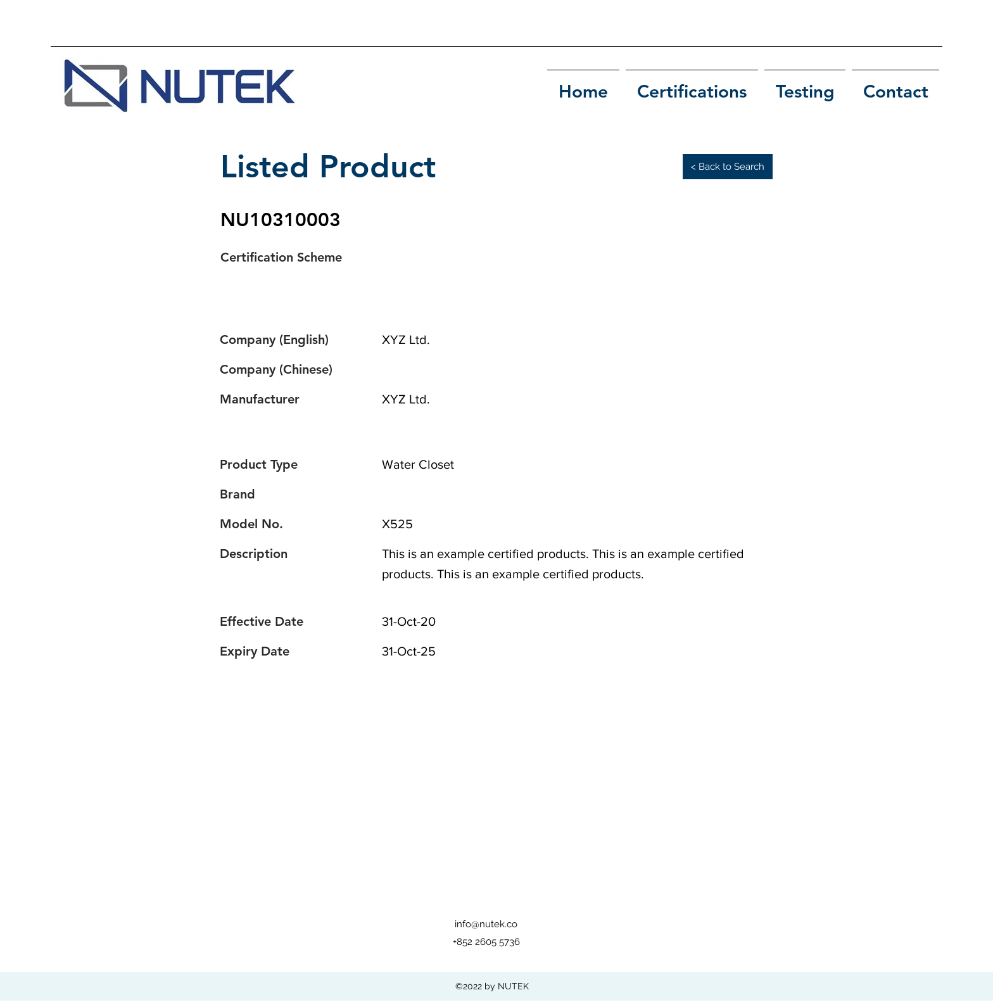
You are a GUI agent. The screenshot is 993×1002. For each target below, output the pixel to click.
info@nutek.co (486, 924)
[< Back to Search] (728, 166)
